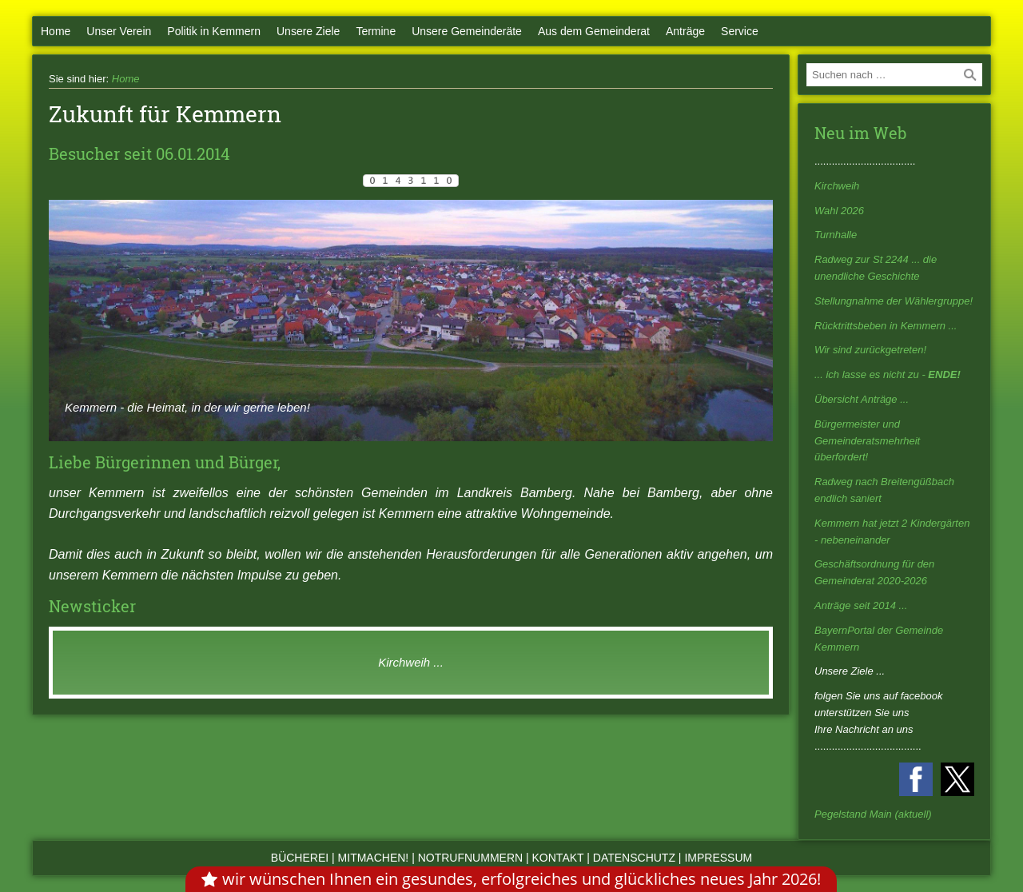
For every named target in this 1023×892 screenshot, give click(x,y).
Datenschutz (634, 857)
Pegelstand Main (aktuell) (873, 814)
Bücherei (299, 857)
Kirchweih (836, 186)
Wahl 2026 (839, 211)
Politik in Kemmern (214, 31)
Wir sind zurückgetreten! (870, 350)
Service (739, 31)
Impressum (718, 857)
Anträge (685, 31)
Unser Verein (118, 31)
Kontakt (558, 857)
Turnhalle (835, 235)
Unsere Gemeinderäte (467, 31)
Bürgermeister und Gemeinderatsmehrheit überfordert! (867, 441)
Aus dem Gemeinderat (594, 31)
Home (55, 31)
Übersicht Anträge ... (861, 399)
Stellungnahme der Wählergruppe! (893, 301)
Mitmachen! (373, 857)
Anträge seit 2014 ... (860, 605)
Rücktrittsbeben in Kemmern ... (885, 326)
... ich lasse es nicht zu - (887, 374)
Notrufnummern (470, 857)
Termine (376, 31)
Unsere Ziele (308, 31)
